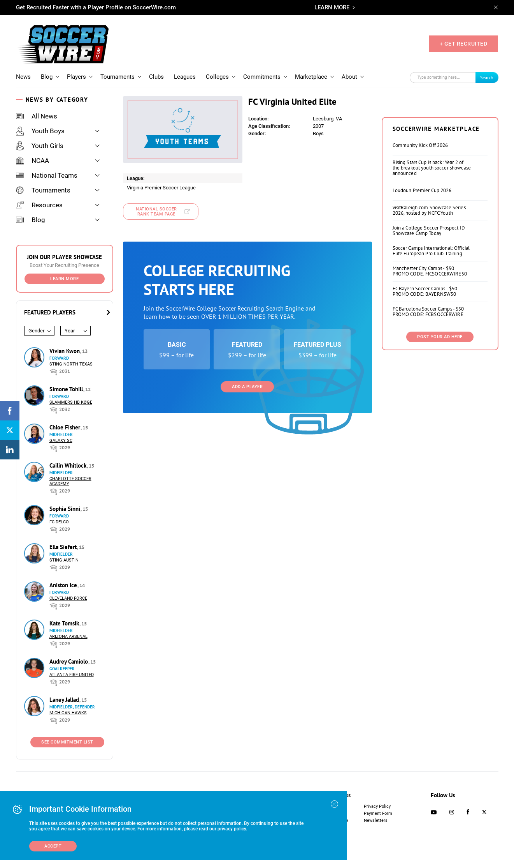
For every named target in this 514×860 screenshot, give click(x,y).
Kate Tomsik (65, 623)
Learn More (64, 278)
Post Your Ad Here (440, 336)
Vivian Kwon (65, 351)
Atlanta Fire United (71, 674)
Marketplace (311, 77)
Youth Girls (39, 146)
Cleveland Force (68, 598)
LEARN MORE (331, 7)
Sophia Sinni (65, 508)
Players (76, 77)
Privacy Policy (377, 806)
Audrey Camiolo (69, 661)
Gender (36, 331)
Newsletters (376, 820)
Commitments (262, 77)
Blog (47, 77)
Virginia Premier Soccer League (161, 188)
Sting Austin (64, 560)
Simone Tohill (66, 389)
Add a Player (247, 386)
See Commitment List (67, 742)
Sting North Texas (71, 364)
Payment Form (378, 813)
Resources (39, 205)
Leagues (185, 77)
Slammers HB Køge (70, 402)
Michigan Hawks (68, 712)
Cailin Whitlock (68, 465)
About (349, 77)
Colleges (217, 77)
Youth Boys (40, 131)
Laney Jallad (65, 699)
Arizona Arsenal (68, 636)
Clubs (156, 77)
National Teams (46, 175)
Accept (52, 846)
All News (36, 116)
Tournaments (117, 77)
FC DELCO (59, 521)
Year (70, 331)
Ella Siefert (63, 547)
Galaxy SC (60, 440)
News (23, 77)
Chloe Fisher (65, 427)
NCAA (32, 160)
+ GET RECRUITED (464, 44)
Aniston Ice (64, 585)
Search (486, 77)
